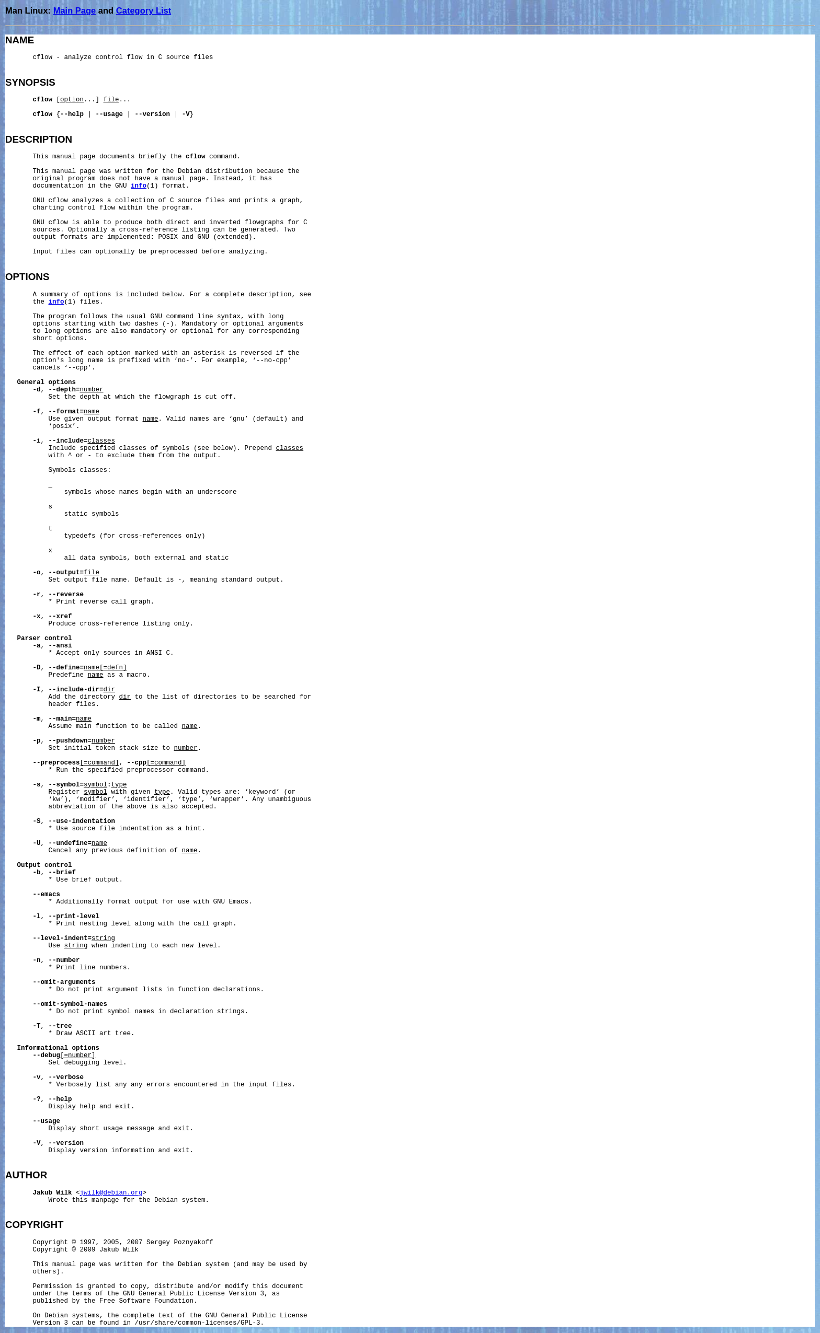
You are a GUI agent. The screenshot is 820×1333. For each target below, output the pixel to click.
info (138, 186)
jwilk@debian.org (111, 1193)
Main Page (74, 10)
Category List (143, 10)
